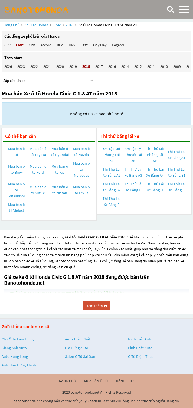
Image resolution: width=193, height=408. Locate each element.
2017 (99, 66)
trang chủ (66, 380)
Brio (60, 45)
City (32, 45)
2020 (60, 66)
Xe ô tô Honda (36, 25)
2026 (8, 66)
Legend (118, 45)
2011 (151, 66)
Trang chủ (11, 25)
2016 (112, 66)
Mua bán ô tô (16, 151)
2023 (21, 66)
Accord (45, 45)
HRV (72, 45)
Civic (57, 25)
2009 (177, 66)
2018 (70, 25)
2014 (125, 66)
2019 (73, 66)
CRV (7, 45)
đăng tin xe (126, 380)
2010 (164, 66)
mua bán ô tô (96, 380)
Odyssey (100, 45)
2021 (47, 66)
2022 (34, 66)
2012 (138, 66)
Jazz (84, 45)
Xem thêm (96, 305)
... (130, 45)
